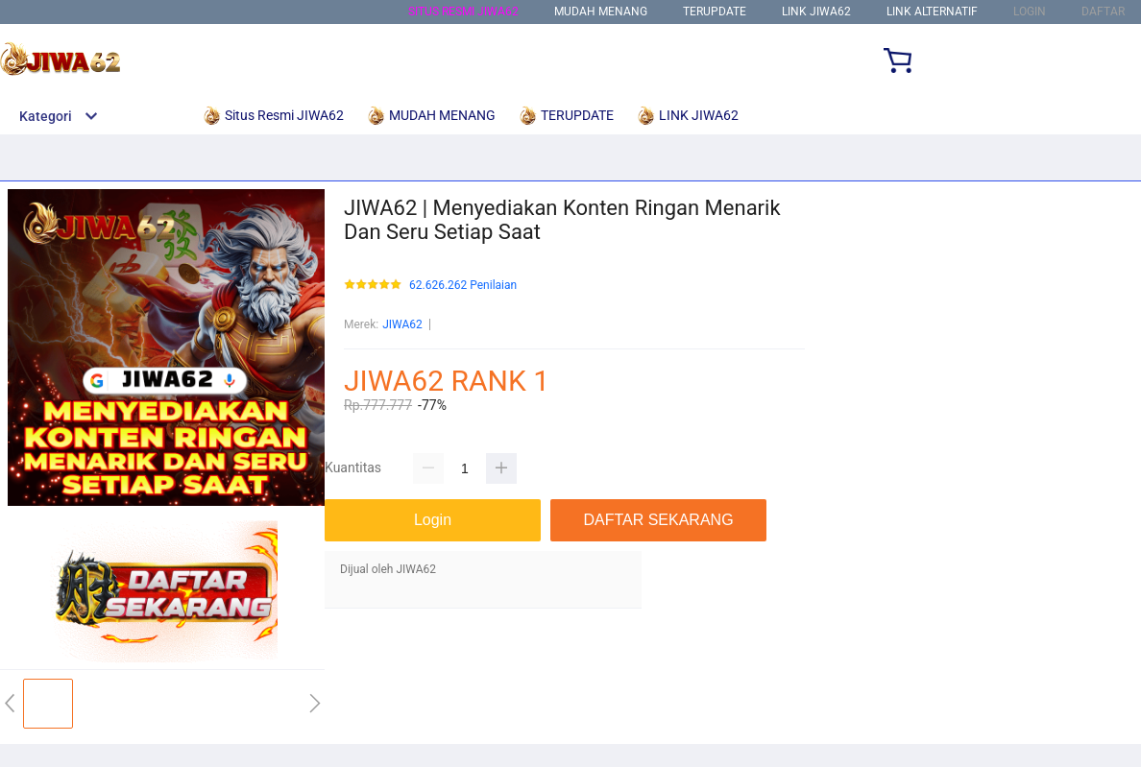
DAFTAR (1103, 11)
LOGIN (1029, 11)
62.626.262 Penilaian (463, 285)
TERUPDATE (714, 11)
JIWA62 (402, 324)
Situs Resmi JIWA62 (463, 11)
